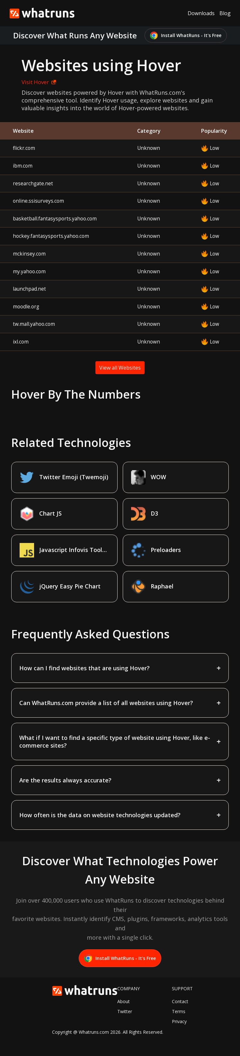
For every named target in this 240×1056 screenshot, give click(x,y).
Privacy (179, 1021)
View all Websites (120, 367)
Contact (180, 1001)
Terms (178, 1011)
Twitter (124, 1011)
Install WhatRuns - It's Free (186, 36)
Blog (225, 13)
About (123, 1001)
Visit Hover (39, 82)
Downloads (201, 13)
